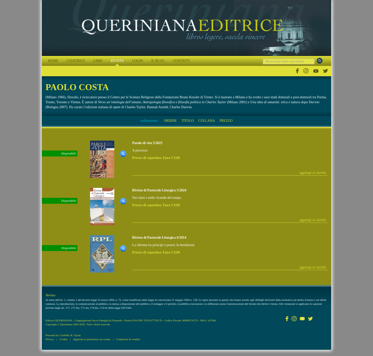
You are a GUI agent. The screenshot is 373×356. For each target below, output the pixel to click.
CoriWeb (64, 335)
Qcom (77, 335)
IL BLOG (157, 61)
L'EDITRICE (76, 61)
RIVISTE (117, 61)
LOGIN (137, 61)
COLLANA (206, 121)
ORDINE (170, 121)
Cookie (63, 339)
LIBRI (97, 61)
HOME (53, 61)
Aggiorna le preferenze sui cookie (92, 339)
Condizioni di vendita (128, 339)
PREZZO (226, 121)
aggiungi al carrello (312, 173)
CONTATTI (181, 61)
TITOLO (187, 121)
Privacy (50, 339)
